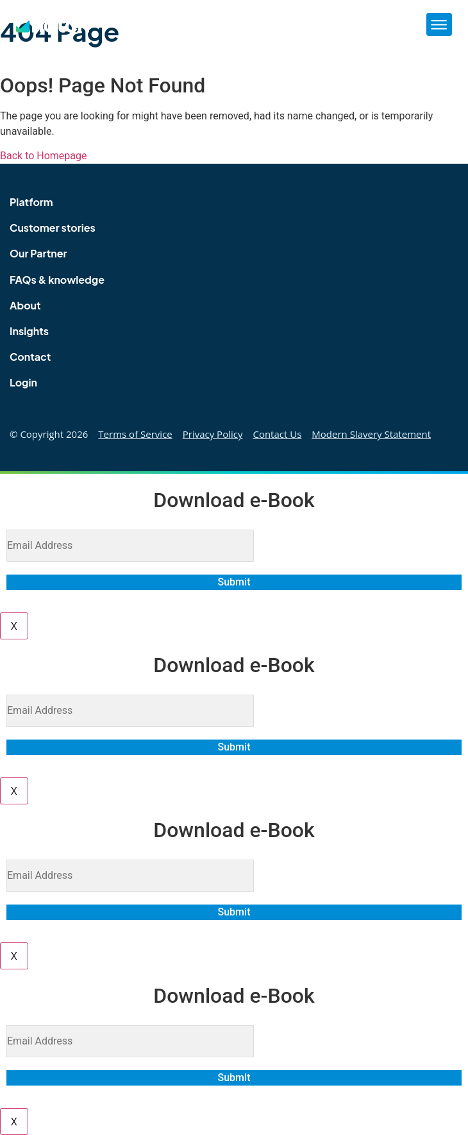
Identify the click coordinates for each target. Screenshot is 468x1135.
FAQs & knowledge (57, 279)
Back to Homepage (43, 156)
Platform (31, 202)
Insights (29, 331)
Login (23, 382)
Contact (30, 356)
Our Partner (38, 253)
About (25, 305)
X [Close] (14, 625)
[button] (439, 24)
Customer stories (53, 227)
